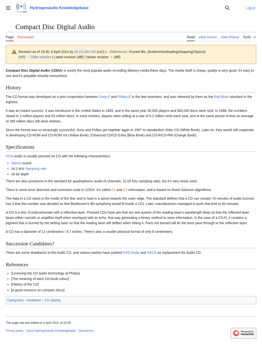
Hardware (33, 300)
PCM (9, 156)
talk (100, 52)
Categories (15, 300)
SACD (152, 252)
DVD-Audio (131, 252)
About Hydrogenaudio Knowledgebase (51, 330)
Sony (103, 97)
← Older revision (38, 57)
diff (22, 57)
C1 (113, 190)
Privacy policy (14, 330)
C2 (125, 190)
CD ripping (52, 300)
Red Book (221, 97)
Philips (123, 97)
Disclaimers (86, 330)
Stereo (16, 163)
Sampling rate (36, 169)
